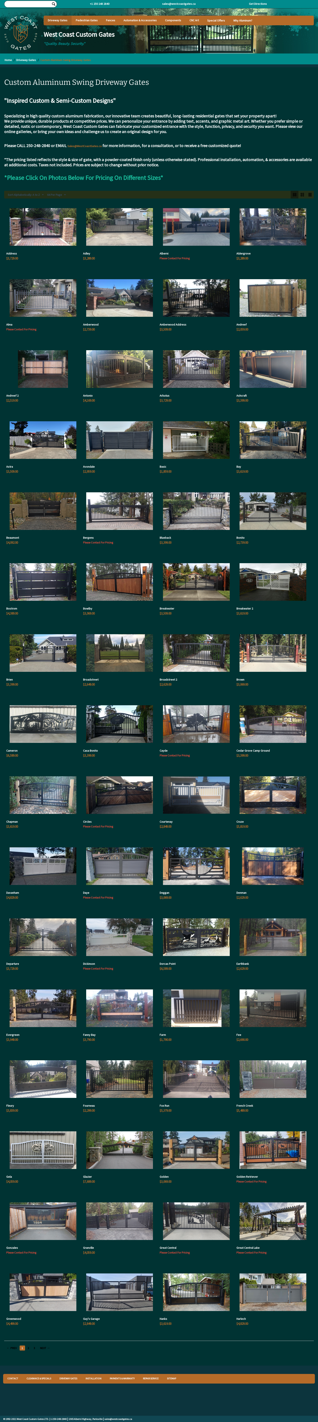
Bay (238, 466)
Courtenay (166, 822)
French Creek (244, 1106)
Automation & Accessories (140, 20)
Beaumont (12, 538)
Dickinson (89, 964)
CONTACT (12, 1378)
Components (173, 20)
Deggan (164, 893)
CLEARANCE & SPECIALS (38, 1378)
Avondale (89, 466)
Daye (86, 893)
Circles (87, 822)
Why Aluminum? (242, 20)
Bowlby (87, 608)
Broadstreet (90, 679)
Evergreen (12, 1035)
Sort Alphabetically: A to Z (26, 195)
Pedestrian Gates (87, 20)
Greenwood (13, 1319)
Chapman (12, 822)
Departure (12, 964)
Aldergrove (243, 253)
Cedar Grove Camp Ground (253, 750)
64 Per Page (56, 195)
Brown (240, 679)
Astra (9, 466)
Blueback (165, 538)
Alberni (164, 253)
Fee (238, 1035)
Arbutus (164, 395)
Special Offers (216, 20)
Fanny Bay (89, 1035)
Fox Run (164, 1106)
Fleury (10, 1106)
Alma (9, 324)
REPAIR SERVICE (151, 1378)
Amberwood (90, 324)
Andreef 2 (12, 395)
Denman (241, 893)
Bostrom (11, 608)
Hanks (163, 1319)
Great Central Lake (248, 1248)
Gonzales (12, 1248)
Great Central (168, 1248)
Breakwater (167, 608)
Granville (88, 1248)
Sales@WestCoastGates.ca (84, 146)
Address (11, 253)
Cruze (240, 822)
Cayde (164, 750)
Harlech (241, 1319)
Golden (164, 1177)
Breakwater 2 (244, 608)
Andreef (241, 324)
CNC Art (194, 20)
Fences (110, 20)
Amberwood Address (173, 324)
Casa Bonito (90, 750)
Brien (9, 679)
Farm (163, 1035)
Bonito (240, 538)
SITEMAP (171, 1378)
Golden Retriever (247, 1177)
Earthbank (242, 964)
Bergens (88, 538)
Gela (9, 1177)
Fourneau (89, 1106)
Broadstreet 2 (168, 679)
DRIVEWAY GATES (68, 1378)
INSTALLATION (93, 1378)
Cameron (12, 750)
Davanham (12, 893)
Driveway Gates (57, 20)
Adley (86, 253)
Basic (163, 466)
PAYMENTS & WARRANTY (122, 1378)
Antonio (88, 395)
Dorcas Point (167, 964)
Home (8, 60)
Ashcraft (241, 395)
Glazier (87, 1177)
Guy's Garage (91, 1319)
